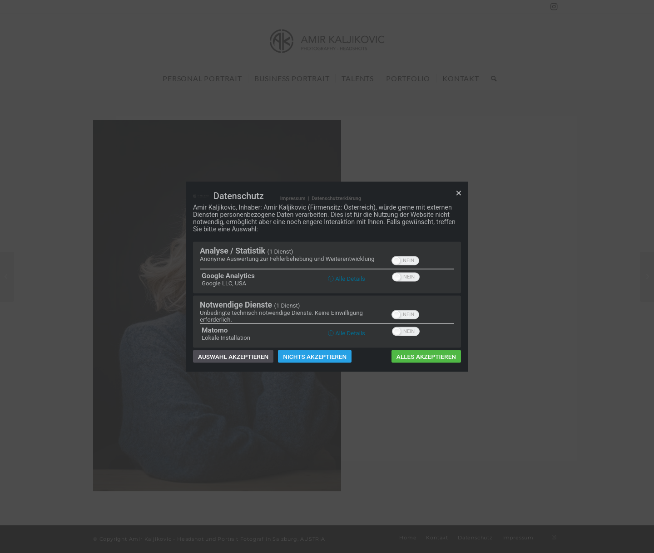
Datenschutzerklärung (336, 198)
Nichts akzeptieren (315, 356)
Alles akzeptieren (426, 356)
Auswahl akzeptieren (233, 356)
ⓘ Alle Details (346, 278)
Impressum (293, 198)
